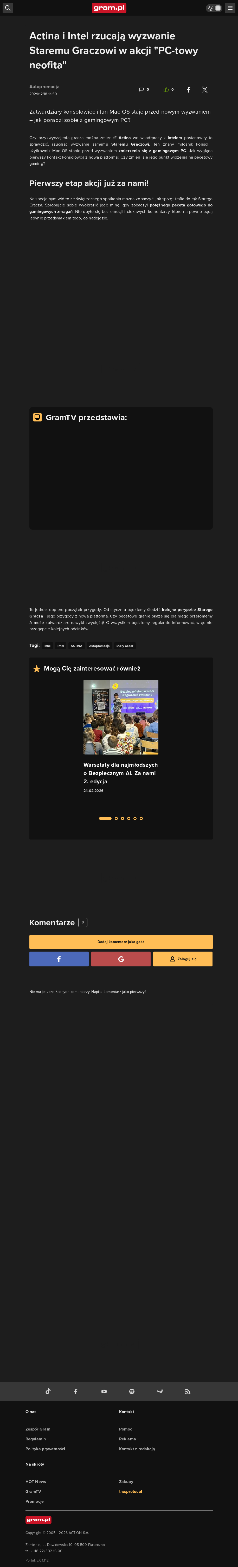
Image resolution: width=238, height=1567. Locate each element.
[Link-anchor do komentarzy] (144, 89)
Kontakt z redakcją (137, 1449)
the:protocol (130, 1491)
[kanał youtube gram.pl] (105, 1391)
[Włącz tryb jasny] (214, 8)
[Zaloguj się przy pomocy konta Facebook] (59, 959)
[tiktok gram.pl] (49, 1391)
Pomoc (125, 1429)
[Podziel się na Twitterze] (204, 89)
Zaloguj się (187, 959)
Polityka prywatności (45, 1449)
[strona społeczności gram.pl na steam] (161, 1391)
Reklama (127, 1439)
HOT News (35, 1482)
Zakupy (126, 1482)
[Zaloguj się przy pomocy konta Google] (121, 959)
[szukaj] (8, 8)
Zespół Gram (37, 1429)
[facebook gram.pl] (77, 1391)
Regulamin (35, 1439)
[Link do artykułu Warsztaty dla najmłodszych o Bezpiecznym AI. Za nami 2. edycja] (120, 745)
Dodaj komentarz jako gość (121, 942)
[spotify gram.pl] (133, 1391)
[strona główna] (109, 8)
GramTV (33, 1491)
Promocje (34, 1501)
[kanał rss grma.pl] (189, 1391)
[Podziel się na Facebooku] (189, 89)
